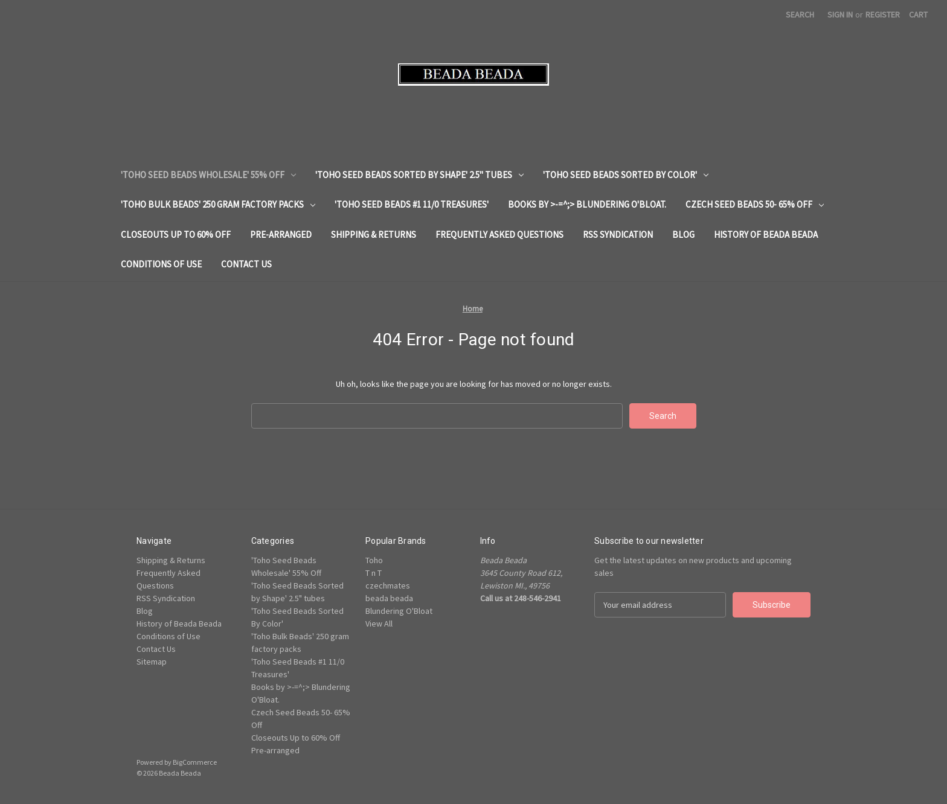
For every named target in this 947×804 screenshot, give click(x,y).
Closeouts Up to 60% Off (176, 234)
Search (800, 14)
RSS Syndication (618, 234)
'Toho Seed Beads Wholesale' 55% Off (208, 174)
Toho (374, 560)
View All (379, 623)
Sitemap (151, 661)
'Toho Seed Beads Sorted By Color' (625, 174)
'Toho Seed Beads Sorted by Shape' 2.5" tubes (419, 174)
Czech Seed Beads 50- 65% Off (754, 204)
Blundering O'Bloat (398, 610)
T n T (373, 572)
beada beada (389, 598)
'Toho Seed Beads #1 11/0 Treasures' (412, 204)
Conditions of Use (161, 264)
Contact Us (246, 264)
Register (882, 14)
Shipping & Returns (373, 234)
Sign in (840, 14)
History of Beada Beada (766, 234)
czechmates (387, 585)
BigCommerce (195, 762)
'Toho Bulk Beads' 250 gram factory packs (218, 204)
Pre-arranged (281, 234)
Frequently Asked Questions (499, 234)
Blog (683, 234)
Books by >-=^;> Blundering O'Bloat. (587, 204)
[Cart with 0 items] (918, 15)
